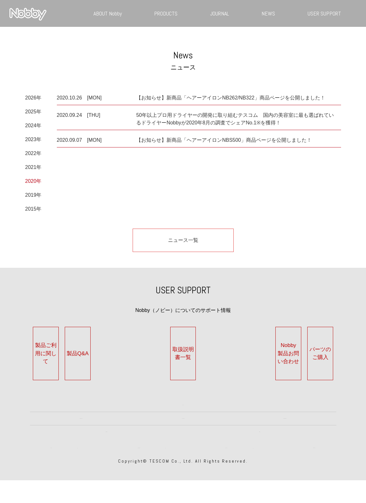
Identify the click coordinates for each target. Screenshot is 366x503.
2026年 (33, 97)
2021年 (33, 167)
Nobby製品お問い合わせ (247, 349)
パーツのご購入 (311, 349)
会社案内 (51, 467)
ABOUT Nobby (107, 13)
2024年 (33, 125)
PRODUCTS (165, 13)
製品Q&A (119, 349)
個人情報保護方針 (139, 467)
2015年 (33, 209)
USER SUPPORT (324, 13)
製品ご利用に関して (55, 349)
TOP (183, 393)
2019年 (33, 195)
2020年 (33, 181)
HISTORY (183, 417)
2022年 (33, 153)
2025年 (33, 111)
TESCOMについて (314, 467)
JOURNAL (219, 13)
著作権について (226, 467)
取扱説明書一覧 (183, 349)
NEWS (268, 13)
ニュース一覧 (183, 240)
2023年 (33, 139)
